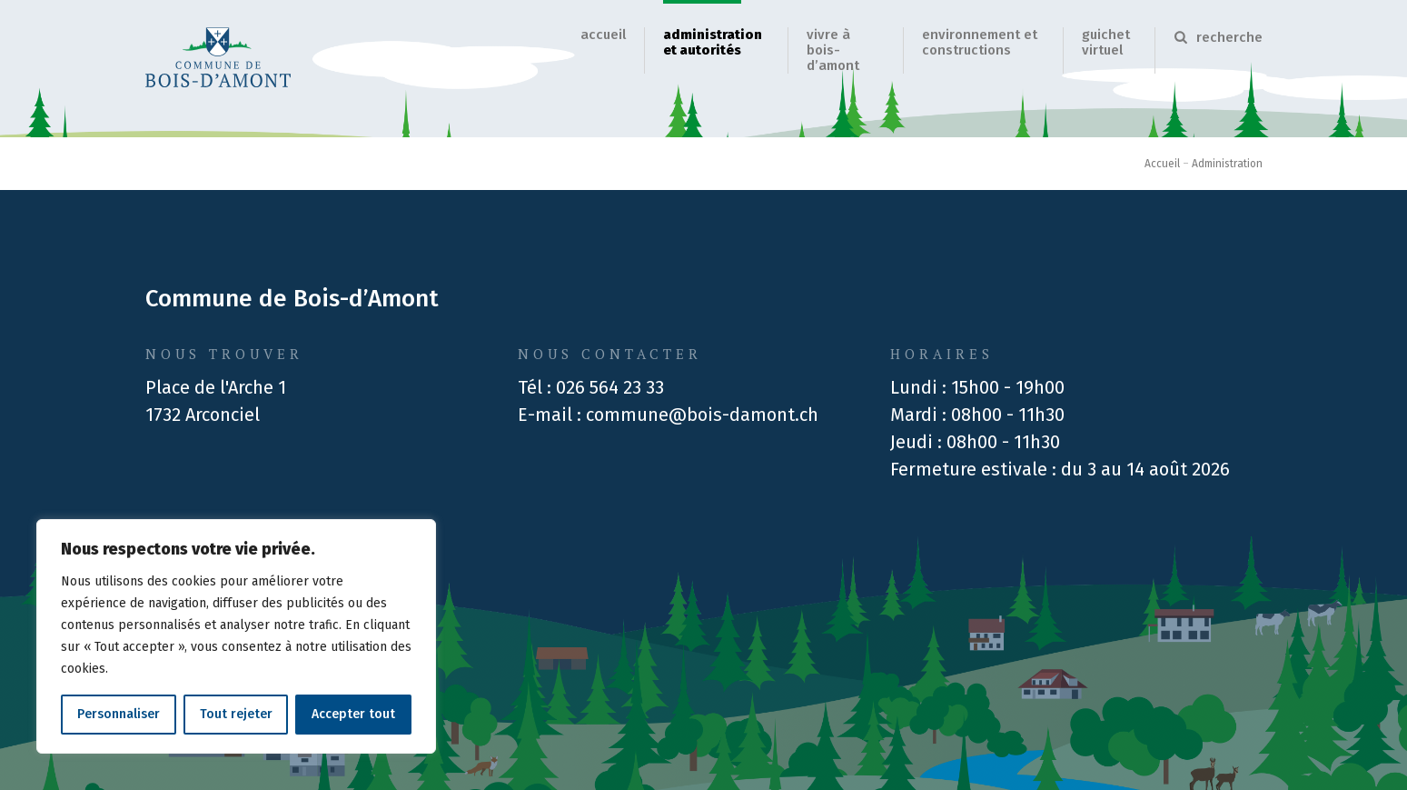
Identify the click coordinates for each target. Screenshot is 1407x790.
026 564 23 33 (610, 387)
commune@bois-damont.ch (702, 414)
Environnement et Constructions (979, 42)
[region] (236, 636)
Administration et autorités (712, 42)
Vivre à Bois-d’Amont (833, 50)
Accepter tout (353, 714)
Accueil (603, 34)
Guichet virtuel (1106, 42)
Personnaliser (118, 714)
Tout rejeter (236, 714)
